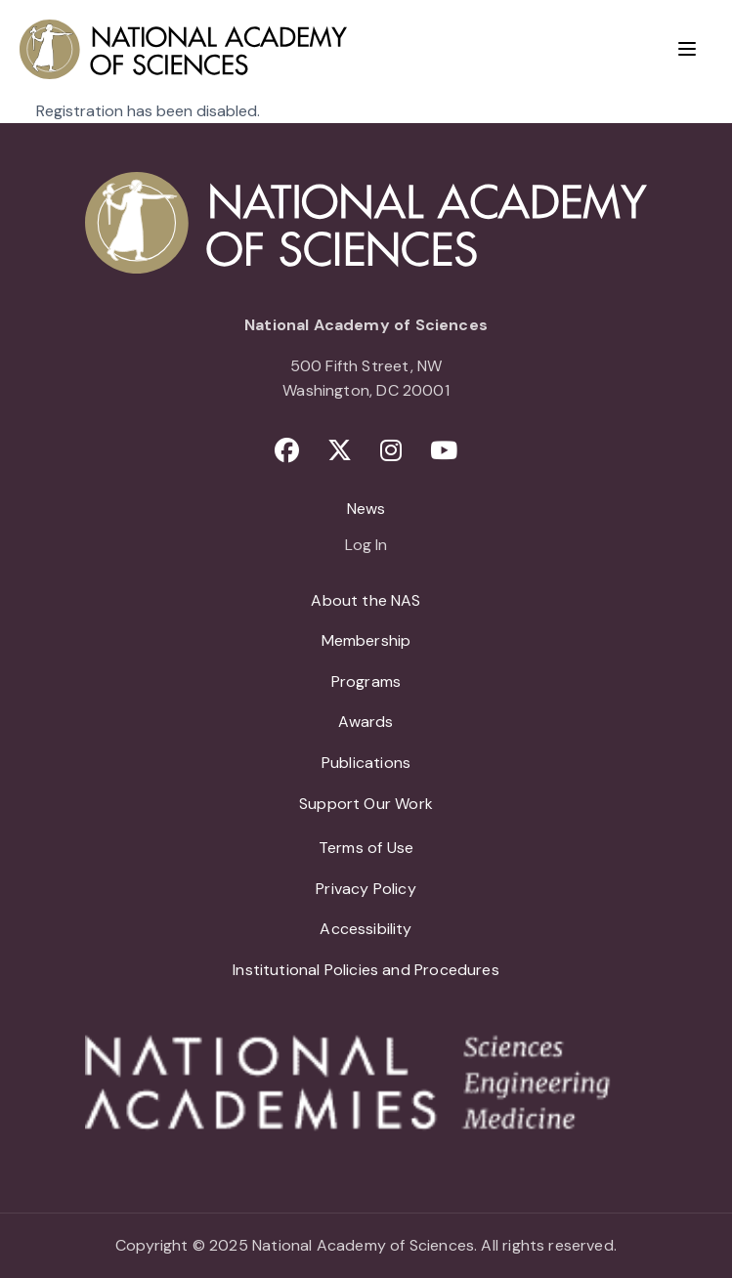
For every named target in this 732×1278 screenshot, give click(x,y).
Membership (366, 640)
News (366, 508)
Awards (365, 721)
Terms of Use (366, 847)
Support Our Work (366, 803)
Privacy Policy (366, 888)
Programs (366, 681)
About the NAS (365, 600)
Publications (366, 762)
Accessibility (365, 928)
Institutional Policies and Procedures (366, 969)
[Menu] (687, 48)
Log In (366, 546)
